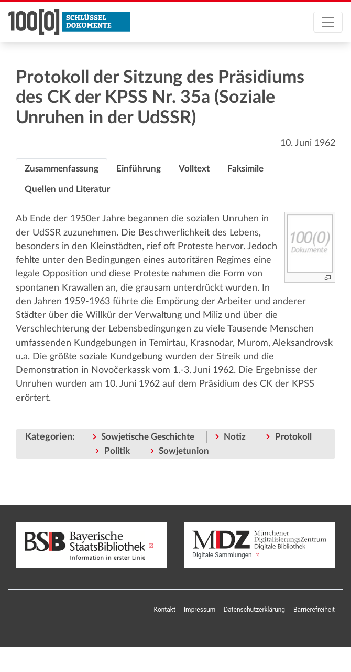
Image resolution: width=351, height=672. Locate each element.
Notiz (235, 436)
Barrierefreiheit (314, 609)
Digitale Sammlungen (259, 544)
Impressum (199, 609)
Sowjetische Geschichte (147, 436)
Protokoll (293, 436)
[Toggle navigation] (328, 22)
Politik (117, 450)
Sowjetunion (184, 450)
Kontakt (165, 609)
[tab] (61, 168)
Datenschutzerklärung (254, 609)
